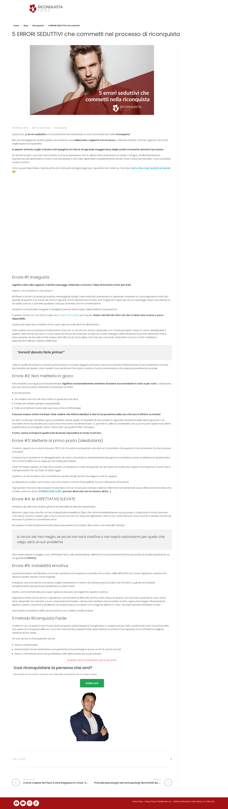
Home (16, 25)
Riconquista (38, 25)
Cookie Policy (137, 802)
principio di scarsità (68, 315)
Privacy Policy (150, 802)
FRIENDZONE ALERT (51, 491)
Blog (26, 25)
